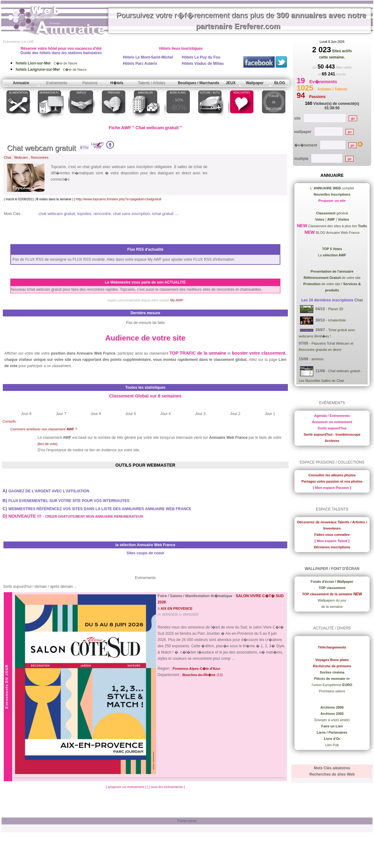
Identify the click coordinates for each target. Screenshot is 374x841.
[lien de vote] (47, 444)
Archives (332, 441)
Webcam (21, 157)
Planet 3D (335, 309)
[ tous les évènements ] (166, 787)
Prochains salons (332, 691)
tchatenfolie (337, 320)
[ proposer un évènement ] (126, 787)
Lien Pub (332, 745)
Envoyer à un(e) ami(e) (332, 720)
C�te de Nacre (46, 63)
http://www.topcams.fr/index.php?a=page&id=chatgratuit (118, 199)
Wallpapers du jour (332, 600)
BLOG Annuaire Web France (337, 232)
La (332, 255)
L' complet (332, 188)
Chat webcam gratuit (41, 148)
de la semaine (332, 606)
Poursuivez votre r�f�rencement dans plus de (241, 20)
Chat (7, 157)
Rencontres (39, 157)
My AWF (177, 300)
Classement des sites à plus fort (337, 226)
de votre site (332, 277)
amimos (317, 359)
